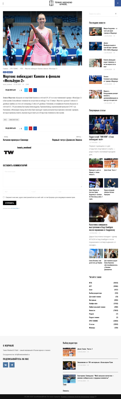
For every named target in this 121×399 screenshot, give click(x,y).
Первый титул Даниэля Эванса (67, 139)
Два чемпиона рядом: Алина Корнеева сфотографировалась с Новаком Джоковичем (111, 265)
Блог (90, 289)
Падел (91, 313)
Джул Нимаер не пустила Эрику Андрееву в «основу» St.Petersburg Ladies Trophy (96, 194)
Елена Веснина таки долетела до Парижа (95, 261)
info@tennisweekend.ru (22, 354)
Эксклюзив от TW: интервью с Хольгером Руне (95, 362)
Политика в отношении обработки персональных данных (77, 397)
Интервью (92, 300)
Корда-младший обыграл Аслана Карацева (109, 192)
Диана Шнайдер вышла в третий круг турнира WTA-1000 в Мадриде (111, 46)
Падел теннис (94, 317)
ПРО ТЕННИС (93, 320)
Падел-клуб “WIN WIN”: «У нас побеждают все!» (101, 138)
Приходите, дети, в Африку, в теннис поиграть (95, 172)
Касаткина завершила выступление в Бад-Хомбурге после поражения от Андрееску (102, 227)
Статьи (91, 324)
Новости (9, 72)
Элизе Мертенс (13, 120)
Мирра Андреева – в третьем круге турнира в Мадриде (110, 30)
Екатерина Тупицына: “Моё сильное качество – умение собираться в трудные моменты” (95, 376)
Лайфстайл (93, 303)
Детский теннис (95, 296)
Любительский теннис (97, 307)
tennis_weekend (7, 84)
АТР (90, 286)
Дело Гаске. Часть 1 (110, 170)
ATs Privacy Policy (15, 208)
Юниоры (92, 327)
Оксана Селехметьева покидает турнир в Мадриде (111, 78)
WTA (5, 72)
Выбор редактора (95, 293)
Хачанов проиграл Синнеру (15, 139)
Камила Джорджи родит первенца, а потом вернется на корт (110, 63)
